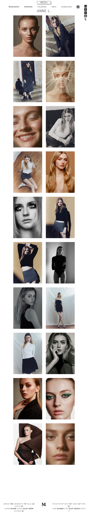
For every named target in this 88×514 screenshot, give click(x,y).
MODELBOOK (14, 7)
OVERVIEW (28, 7)
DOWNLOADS (66, 7)
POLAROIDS (42, 7)
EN (85, 6)
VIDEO (53, 7)
